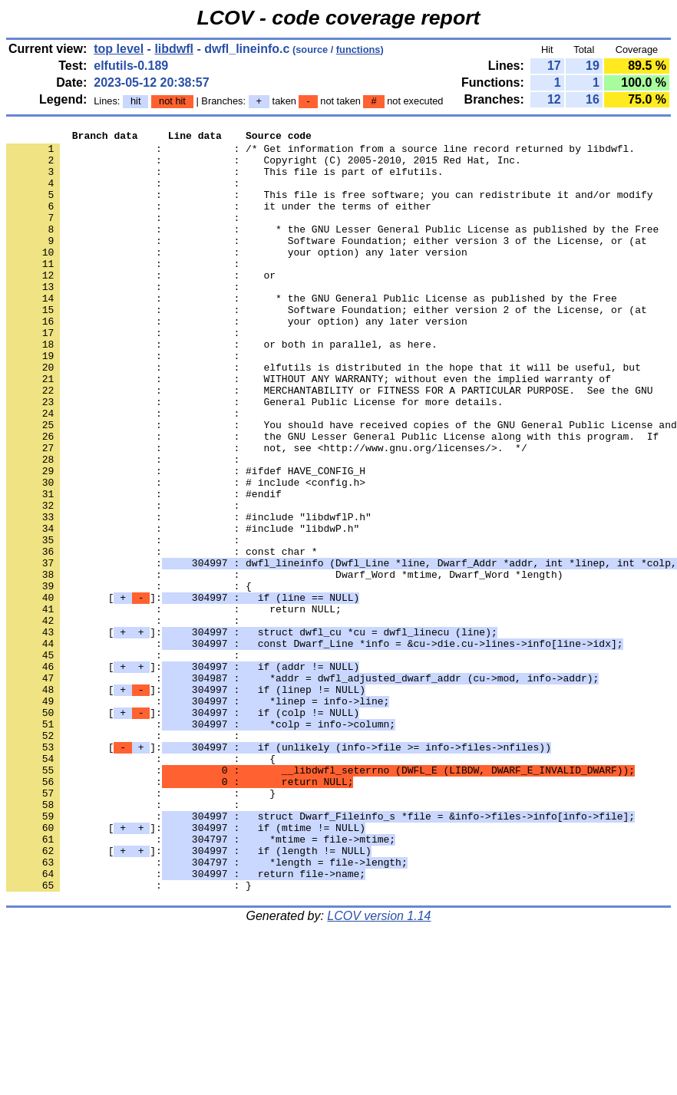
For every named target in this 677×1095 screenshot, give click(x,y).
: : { (129, 677)
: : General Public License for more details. (254, 456)
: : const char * (162, 636)
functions (358, 49)
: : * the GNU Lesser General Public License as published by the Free (332, 249)
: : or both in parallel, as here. (222, 387)
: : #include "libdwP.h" (182, 608)
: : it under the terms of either (218, 222)
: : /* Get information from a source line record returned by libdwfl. (320, 153)
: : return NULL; (174, 705)
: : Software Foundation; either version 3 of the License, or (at (326, 263)
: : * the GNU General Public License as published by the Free (311, 332)
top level (119, 48)
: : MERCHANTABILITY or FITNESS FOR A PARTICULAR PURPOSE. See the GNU (329, 443)
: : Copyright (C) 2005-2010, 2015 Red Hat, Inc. (263, 166)
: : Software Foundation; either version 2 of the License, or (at (326, 346)
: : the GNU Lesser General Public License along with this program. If (332, 498)
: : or (141, 305)
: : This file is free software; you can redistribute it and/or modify (329, 208)
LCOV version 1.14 (379, 1067)
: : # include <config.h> (185, 553)
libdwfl (173, 48)
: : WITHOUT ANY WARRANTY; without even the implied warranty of (308, 429)
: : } (141, 926)
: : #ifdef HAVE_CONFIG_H (185, 539)
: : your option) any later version (236, 277)
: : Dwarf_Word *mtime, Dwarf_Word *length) (284, 664)
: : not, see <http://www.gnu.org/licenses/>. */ (266, 512)
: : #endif (144, 567)
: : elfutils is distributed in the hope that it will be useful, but (323, 415)
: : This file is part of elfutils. (224, 180)
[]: (182, 691)
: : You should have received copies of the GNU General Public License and (341, 484)
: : (126, 194)
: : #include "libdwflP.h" (189, 595)
